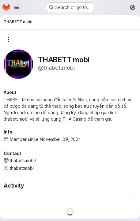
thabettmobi (22, 168)
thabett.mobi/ (23, 160)
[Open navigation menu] (17, 7)
